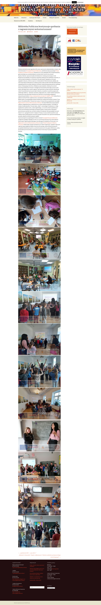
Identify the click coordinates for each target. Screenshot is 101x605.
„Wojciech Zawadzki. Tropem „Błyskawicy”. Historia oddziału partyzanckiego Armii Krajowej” (40, 556)
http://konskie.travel (16, 592)
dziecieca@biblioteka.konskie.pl (18, 580)
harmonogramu (55, 568)
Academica (30, 20)
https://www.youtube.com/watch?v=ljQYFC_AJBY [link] (41, 96)
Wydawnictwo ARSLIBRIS (19, 20)
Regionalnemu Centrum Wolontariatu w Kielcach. (30, 102)
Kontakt (64, 17)
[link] (33, 70)
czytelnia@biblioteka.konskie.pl (18, 573)
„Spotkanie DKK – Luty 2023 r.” (27, 553)
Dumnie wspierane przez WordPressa (22, 602)
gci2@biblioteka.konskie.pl (17, 586)
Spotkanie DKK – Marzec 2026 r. (73, 103)
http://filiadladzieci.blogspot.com (18, 579)
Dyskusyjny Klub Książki (34, 17)
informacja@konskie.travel (17, 593)
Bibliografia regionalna (54, 17)
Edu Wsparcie (39, 20)
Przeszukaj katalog (73, 17)
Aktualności (23, 17)
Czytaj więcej (80, 2)
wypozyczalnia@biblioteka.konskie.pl (19, 567)
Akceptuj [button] (74, 2)
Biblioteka (16, 17)
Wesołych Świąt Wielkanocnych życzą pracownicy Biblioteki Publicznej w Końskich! (37, 570)
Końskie (44, 17)
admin (36, 31)
